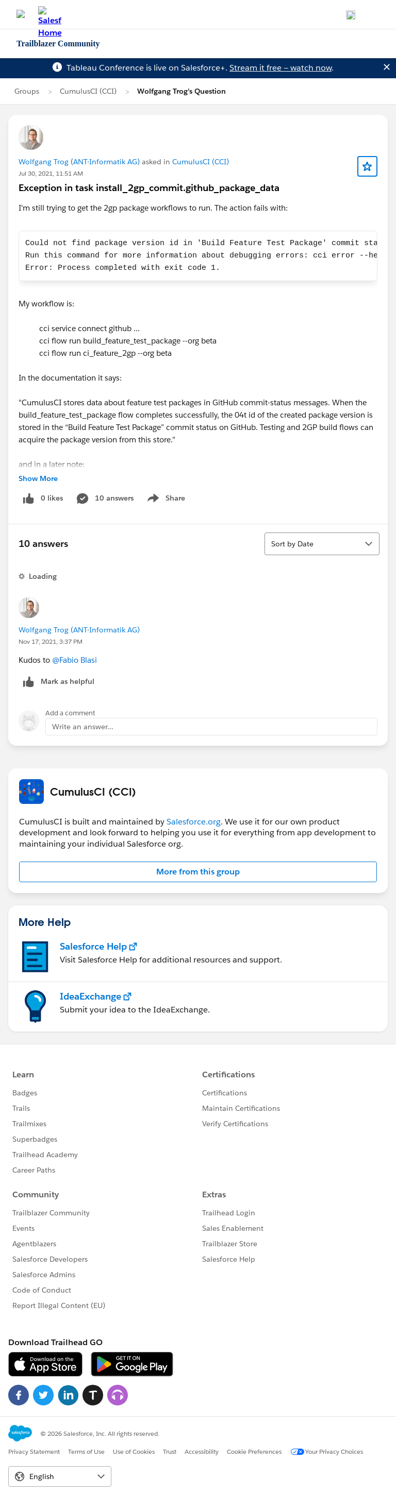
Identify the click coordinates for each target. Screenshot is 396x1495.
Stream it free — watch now (280, 67)
